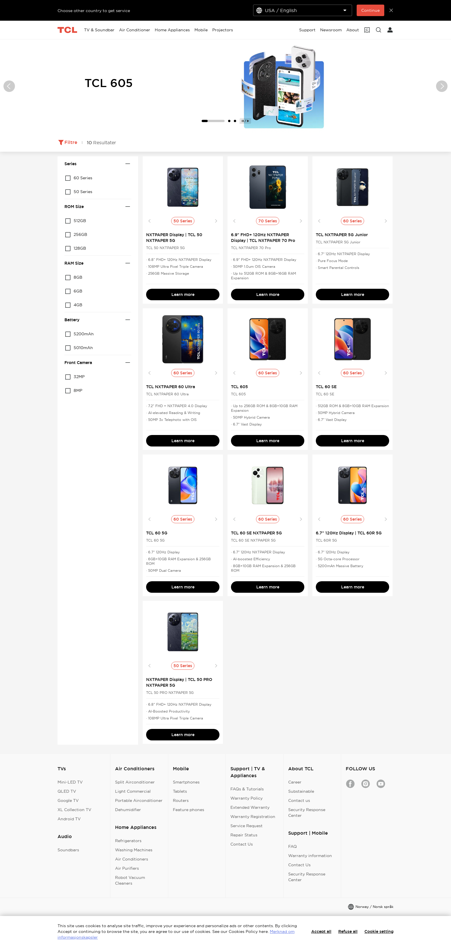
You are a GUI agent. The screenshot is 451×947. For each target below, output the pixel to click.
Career (294, 782)
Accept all (321, 931)
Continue (370, 10)
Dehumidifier (128, 809)
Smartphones (186, 782)
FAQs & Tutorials (247, 789)
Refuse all (348, 931)
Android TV (69, 818)
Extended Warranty (250, 807)
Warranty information (310, 855)
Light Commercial (133, 791)
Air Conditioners (131, 859)
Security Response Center (306, 812)
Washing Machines (133, 849)
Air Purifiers (127, 868)
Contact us (299, 800)
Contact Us (241, 844)
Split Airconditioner (135, 782)
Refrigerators (128, 840)
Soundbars (68, 849)
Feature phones (188, 809)
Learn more (182, 294)
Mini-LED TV (70, 782)
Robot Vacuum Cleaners (130, 880)
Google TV (68, 800)
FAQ (292, 846)
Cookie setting (378, 931)
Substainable (301, 791)
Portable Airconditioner (139, 800)
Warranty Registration (252, 816)
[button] (9, 86)
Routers (181, 800)
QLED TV (67, 791)
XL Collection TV (74, 809)
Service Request (246, 825)
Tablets (180, 791)
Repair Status (243, 835)
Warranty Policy (246, 798)
